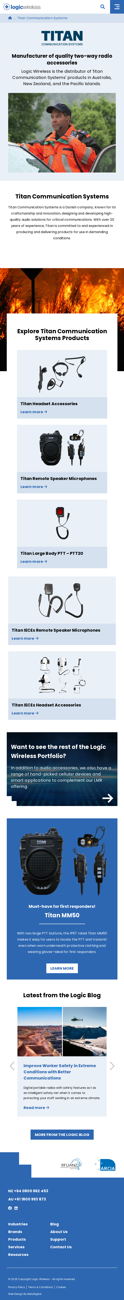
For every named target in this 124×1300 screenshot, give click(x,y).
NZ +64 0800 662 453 (28, 1190)
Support (58, 1239)
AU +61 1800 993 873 (27, 1199)
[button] (111, 1065)
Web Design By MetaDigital (24, 1294)
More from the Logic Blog (62, 1134)
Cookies (61, 1287)
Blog (54, 1224)
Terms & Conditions (40, 1287)
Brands (15, 1231)
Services (16, 1247)
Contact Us (61, 1247)
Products (17, 1239)
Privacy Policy (16, 1287)
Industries (18, 1224)
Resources (18, 1254)
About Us (59, 1231)
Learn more (62, 968)
